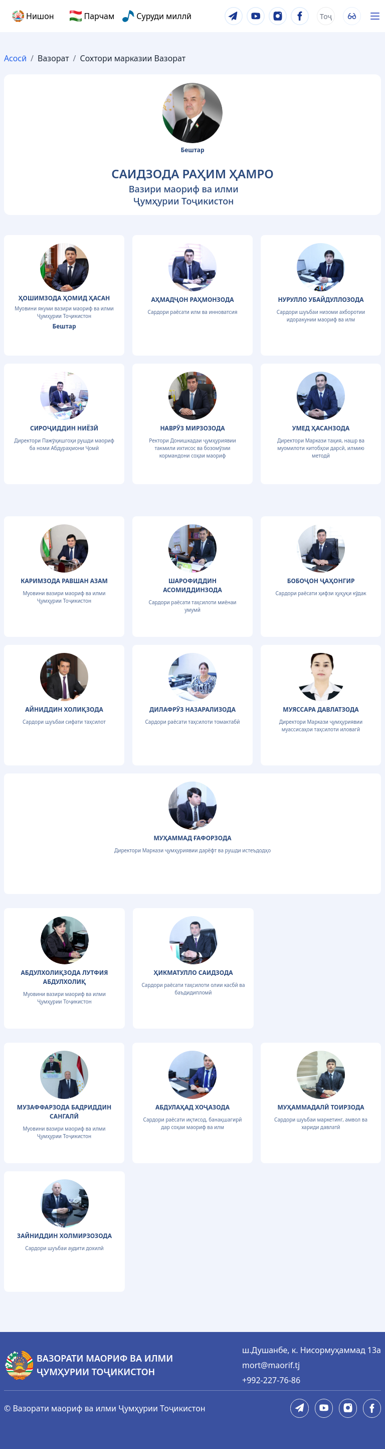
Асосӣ (15, 58)
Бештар (192, 150)
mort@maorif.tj (271, 1365)
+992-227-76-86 (271, 1380)
